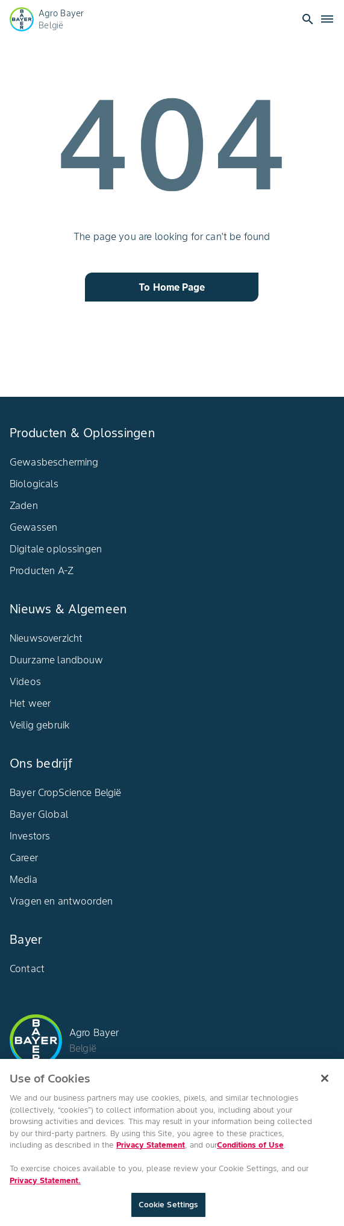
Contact (27, 968)
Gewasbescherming (54, 462)
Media (23, 879)
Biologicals (34, 484)
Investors (30, 836)
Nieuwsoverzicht (46, 638)
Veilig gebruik (40, 725)
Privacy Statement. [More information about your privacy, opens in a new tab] (45, 1185)
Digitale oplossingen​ (56, 549)
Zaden (24, 505)
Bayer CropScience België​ (66, 792)
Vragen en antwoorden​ (61, 901)
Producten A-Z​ (41, 570)
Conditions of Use (250, 1150)
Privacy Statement (150, 1150)
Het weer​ (30, 703)
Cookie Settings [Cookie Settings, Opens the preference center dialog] (168, 1209)
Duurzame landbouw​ (57, 660)
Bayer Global (39, 814)
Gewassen (33, 527)
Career (24, 858)
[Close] (324, 1083)
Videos (25, 681)
